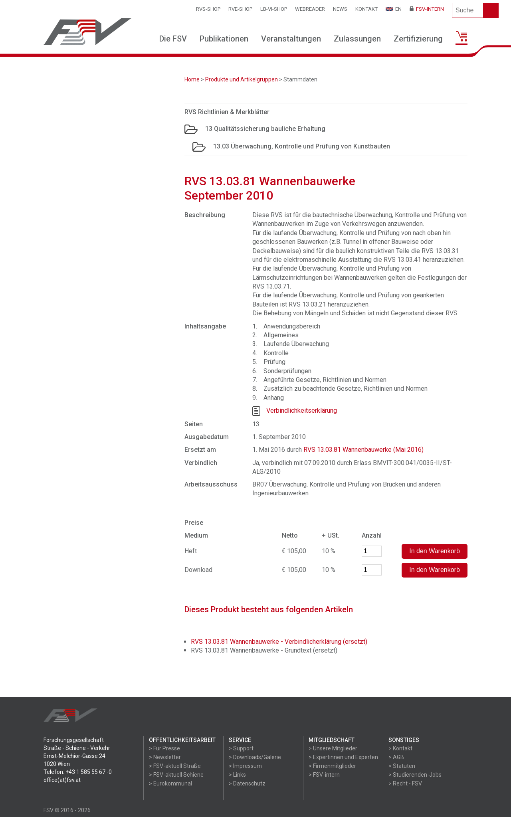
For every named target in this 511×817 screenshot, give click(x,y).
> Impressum (245, 766)
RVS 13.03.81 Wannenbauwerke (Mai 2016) (363, 449)
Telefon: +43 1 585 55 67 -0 (78, 772)
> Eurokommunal (170, 783)
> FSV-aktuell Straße (175, 766)
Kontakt (366, 9)
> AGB (396, 757)
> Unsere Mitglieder (333, 748)
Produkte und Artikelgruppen (241, 79)
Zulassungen (357, 39)
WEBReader (310, 9)
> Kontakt (400, 748)
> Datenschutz (247, 783)
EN (394, 9)
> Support (241, 748)
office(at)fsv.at (62, 780)
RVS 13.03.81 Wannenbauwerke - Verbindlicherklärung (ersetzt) (279, 641)
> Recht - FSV (405, 783)
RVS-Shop (208, 9)
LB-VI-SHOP (273, 9)
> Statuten (401, 766)
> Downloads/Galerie (255, 757)
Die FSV (173, 39)
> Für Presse (164, 748)
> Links (237, 775)
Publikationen (224, 39)
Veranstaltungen (291, 39)
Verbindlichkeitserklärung (301, 410)
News (340, 9)
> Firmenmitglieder (332, 766)
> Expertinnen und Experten (343, 757)
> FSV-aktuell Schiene (176, 775)
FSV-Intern (427, 9)
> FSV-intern (324, 775)
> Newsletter (165, 757)
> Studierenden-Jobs (415, 775)
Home (192, 79)
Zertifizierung (418, 39)
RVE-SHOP (240, 9)
